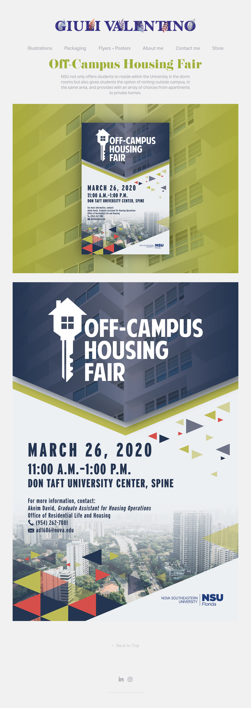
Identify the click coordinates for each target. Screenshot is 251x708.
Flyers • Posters (115, 48)
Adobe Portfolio (134, 692)
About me (153, 48)
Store (217, 48)
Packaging (75, 48)
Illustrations (40, 48)
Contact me (188, 48)
